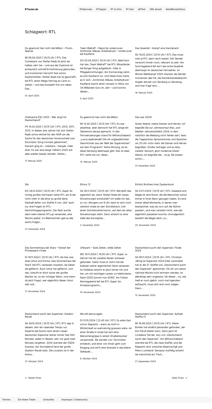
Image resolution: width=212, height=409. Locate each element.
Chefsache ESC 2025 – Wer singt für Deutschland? (46, 119)
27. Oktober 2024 (34, 361)
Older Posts (179, 378)
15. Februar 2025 (88, 161)
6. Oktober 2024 (88, 358)
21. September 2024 (145, 361)
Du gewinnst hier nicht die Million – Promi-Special (49, 50)
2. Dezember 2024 (89, 225)
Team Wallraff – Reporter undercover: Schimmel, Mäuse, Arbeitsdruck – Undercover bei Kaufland (106, 51)
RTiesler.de (31, 9)
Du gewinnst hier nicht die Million (99, 117)
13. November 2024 (145, 295)
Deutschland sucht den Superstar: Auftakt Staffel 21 (159, 315)
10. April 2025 (32, 95)
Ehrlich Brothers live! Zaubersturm (154, 184)
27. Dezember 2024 (35, 229)
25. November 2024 (145, 225)
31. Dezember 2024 (145, 165)
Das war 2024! (143, 117)
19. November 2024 (90, 292)
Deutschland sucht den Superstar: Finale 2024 (158, 249)
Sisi (27, 184)
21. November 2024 (35, 291)
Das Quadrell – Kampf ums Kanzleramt (157, 48)
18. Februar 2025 (143, 92)
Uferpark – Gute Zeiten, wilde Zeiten (100, 247)
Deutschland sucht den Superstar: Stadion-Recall (49, 315)
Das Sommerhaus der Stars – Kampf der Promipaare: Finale (48, 249)
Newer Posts (33, 378)
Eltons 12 (85, 184)
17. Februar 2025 (33, 160)
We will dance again (91, 313)
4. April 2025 (86, 98)
